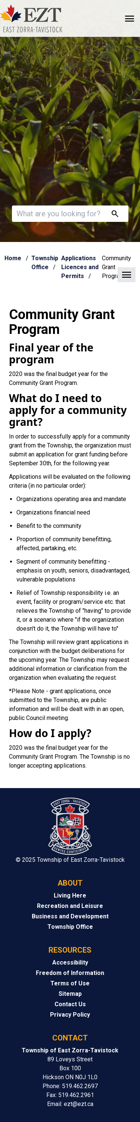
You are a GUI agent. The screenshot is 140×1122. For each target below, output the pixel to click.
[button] (70, 275)
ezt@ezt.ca (78, 1103)
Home (12, 258)
